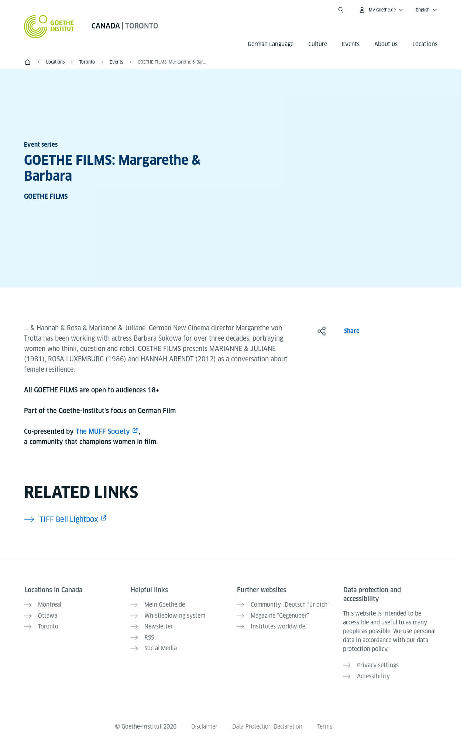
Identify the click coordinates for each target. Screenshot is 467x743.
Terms (325, 725)
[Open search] (340, 10)
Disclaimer (203, 725)
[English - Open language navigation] (426, 10)
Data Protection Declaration (267, 725)
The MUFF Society (103, 431)
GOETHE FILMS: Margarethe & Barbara (172, 62)
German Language (270, 44)
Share (352, 330)
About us (386, 44)
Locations (424, 44)
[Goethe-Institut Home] (49, 26)
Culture (317, 44)
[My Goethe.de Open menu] (381, 10)
